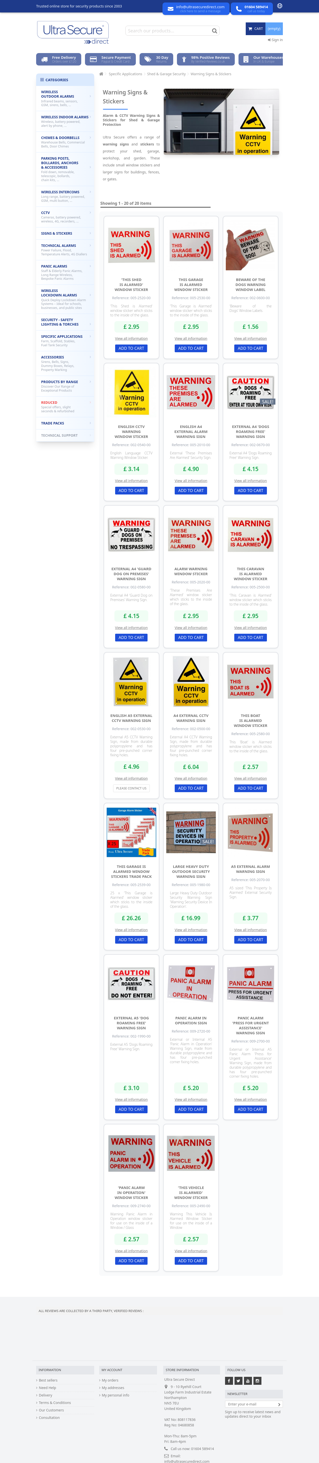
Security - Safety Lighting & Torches (66, 322)
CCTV (66, 216)
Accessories (66, 363)
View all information (131, 338)
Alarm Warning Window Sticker (191, 571)
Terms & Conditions (55, 1402)
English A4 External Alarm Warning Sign (191, 431)
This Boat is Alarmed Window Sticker (250, 720)
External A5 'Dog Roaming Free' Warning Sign (131, 1022)
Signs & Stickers (66, 233)
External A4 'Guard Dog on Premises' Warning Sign (131, 573)
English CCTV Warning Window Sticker (131, 431)
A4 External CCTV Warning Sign (190, 718)
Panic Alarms (66, 272)
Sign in (275, 39)
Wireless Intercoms (66, 196)
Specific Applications (66, 340)
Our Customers (51, 1410)
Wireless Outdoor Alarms (66, 98)
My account (112, 1370)
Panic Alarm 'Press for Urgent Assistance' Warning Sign (250, 1025)
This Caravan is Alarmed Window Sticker (250, 573)
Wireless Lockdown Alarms (66, 299)
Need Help (47, 1388)
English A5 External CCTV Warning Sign (131, 718)
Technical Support (66, 435)
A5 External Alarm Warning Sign (250, 869)
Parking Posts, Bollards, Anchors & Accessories (66, 169)
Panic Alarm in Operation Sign (191, 1020)
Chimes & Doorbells (66, 141)
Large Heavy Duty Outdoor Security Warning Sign (191, 871)
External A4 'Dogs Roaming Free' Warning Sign (250, 431)
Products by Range (66, 386)
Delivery (45, 1395)
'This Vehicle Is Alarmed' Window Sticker (191, 1192)
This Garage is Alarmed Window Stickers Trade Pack (131, 871)
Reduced (66, 406)
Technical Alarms (66, 249)
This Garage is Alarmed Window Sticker (191, 284)
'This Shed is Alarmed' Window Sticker (131, 284)
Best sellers (48, 1380)
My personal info (115, 1395)
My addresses (113, 1388)
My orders (110, 1380)
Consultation (49, 1417)
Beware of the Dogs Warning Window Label (251, 284)
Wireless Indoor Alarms (66, 121)
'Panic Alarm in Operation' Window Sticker (131, 1192)
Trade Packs (66, 423)
